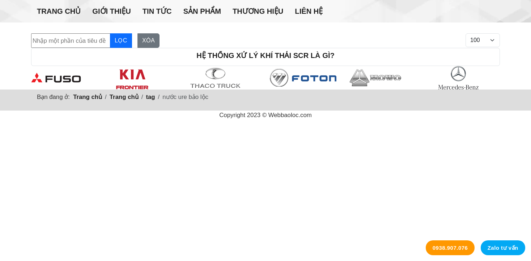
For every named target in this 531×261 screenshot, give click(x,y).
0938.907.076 (450, 248)
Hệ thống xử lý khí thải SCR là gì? (265, 55)
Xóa (148, 40)
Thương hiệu (258, 11)
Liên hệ (309, 11)
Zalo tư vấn (503, 248)
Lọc (121, 40)
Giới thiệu (111, 11)
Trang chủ (59, 11)
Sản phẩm (202, 11)
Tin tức (157, 11)
